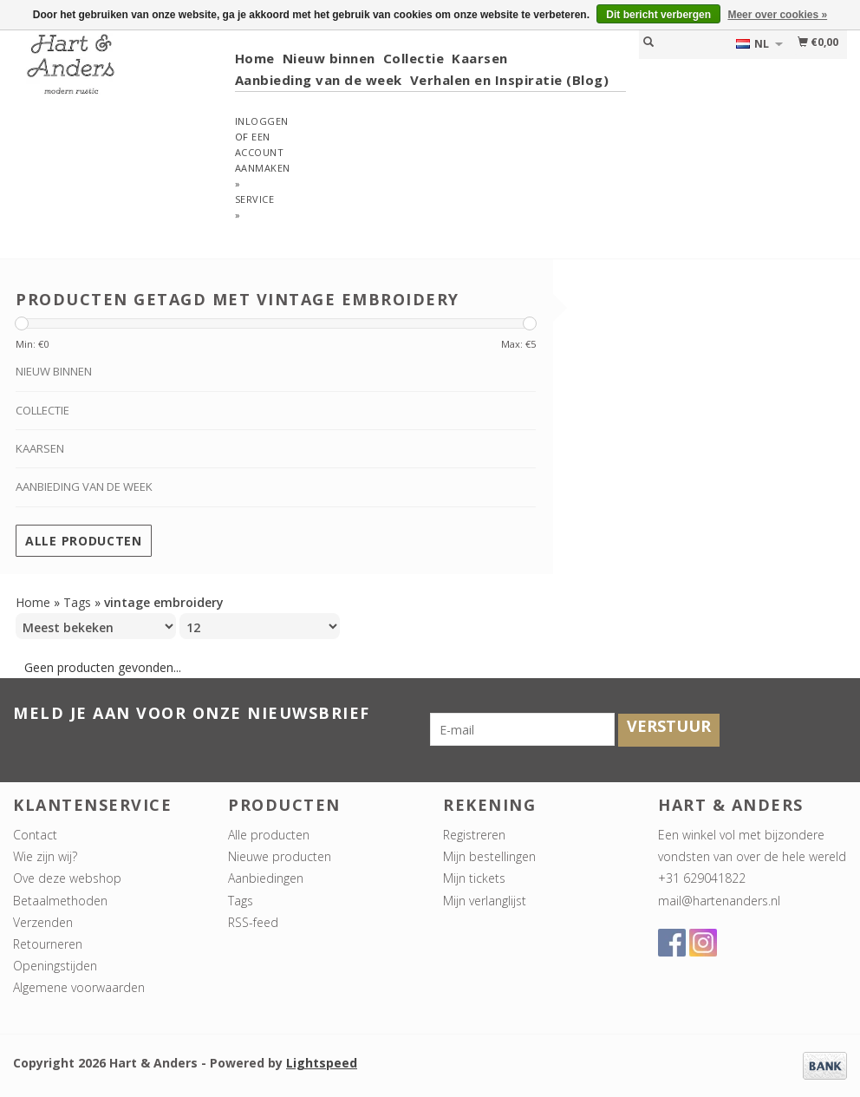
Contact (35, 834)
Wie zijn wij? (45, 856)
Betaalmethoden (60, 900)
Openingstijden (55, 965)
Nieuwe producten (279, 856)
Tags (77, 602)
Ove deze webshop (67, 878)
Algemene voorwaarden (79, 987)
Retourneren (47, 944)
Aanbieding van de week (318, 79)
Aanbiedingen (265, 878)
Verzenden (43, 922)
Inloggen (262, 120)
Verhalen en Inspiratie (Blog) (509, 79)
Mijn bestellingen (489, 856)
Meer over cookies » (777, 15)
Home (255, 58)
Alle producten (83, 540)
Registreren (474, 834)
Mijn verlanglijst (484, 900)
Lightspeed (321, 1063)
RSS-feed (253, 922)
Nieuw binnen (329, 58)
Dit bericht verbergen (658, 15)
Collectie (414, 58)
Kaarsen (480, 58)
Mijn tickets (474, 878)
